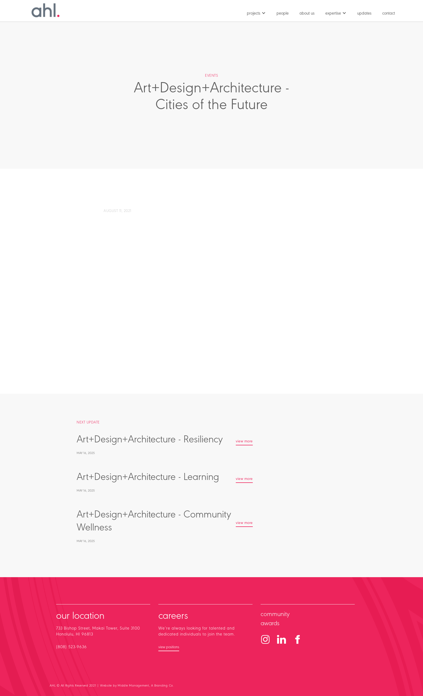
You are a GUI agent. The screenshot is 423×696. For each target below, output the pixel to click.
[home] (45, 10)
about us (307, 13)
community (275, 614)
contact (388, 13)
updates (364, 13)
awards (270, 623)
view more (244, 441)
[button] (256, 12)
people (283, 13)
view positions (168, 647)
